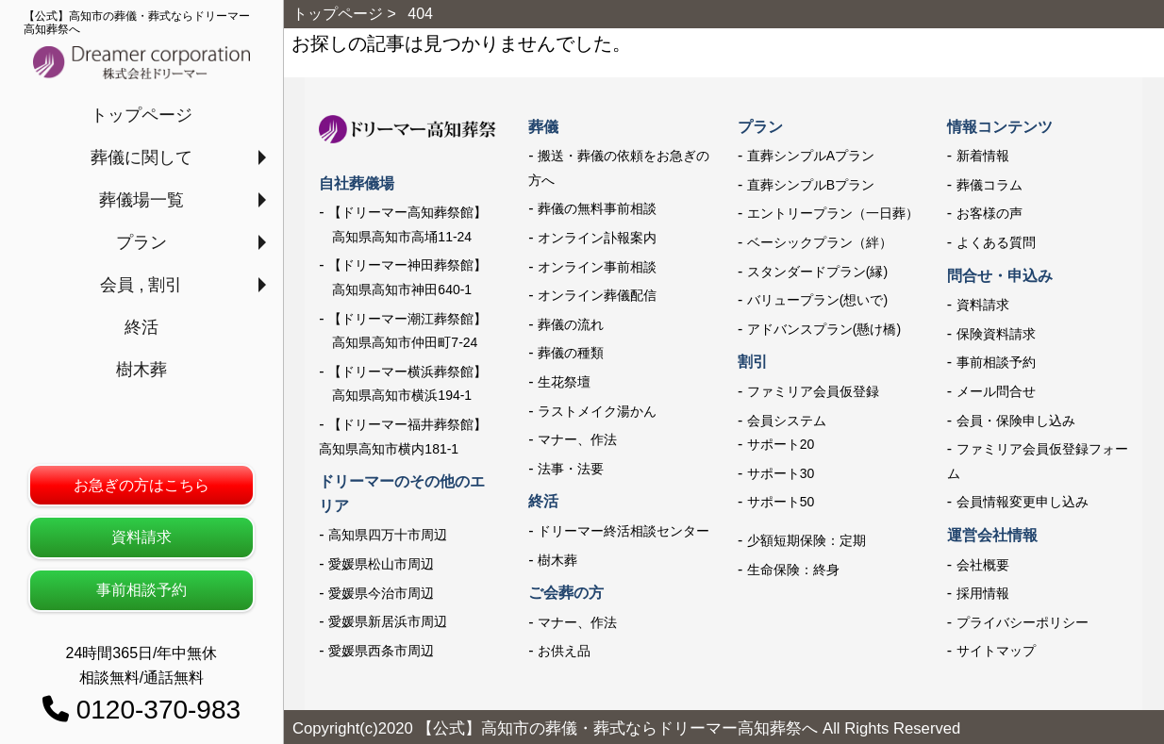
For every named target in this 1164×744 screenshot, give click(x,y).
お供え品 (564, 650)
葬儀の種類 (571, 352)
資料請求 (141, 537)
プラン (141, 242)
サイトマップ (996, 650)
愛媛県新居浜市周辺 (387, 621)
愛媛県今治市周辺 (381, 593)
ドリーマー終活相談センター (623, 530)
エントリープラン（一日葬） (833, 213)
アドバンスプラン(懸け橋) (824, 329)
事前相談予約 (141, 590)
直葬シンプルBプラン (810, 184)
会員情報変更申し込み (1022, 501)
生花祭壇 (564, 381)
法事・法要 (571, 468)
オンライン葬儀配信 (597, 295)
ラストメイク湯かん (597, 411)
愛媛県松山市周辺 (381, 563)
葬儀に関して (141, 157)
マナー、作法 (577, 439)
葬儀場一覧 (141, 199)
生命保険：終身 (793, 569)
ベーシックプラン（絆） (819, 242)
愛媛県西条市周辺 (381, 650)
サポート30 (781, 473)
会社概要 (982, 564)
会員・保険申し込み (1015, 420)
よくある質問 (996, 242)
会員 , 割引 (141, 284)
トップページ (141, 115)
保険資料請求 (996, 333)
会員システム (786, 420)
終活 (141, 327)
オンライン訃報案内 (597, 237)
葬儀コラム (989, 184)
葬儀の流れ (571, 324)
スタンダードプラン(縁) (817, 271)
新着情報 (982, 155)
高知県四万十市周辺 (387, 534)
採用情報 (982, 593)
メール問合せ (996, 391)
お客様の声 (989, 213)
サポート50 (781, 501)
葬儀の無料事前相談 (597, 208)
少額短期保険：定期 (806, 540)
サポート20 (781, 444)
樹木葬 (141, 369)
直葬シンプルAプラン (810, 155)
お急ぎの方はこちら (141, 485)
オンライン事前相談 (597, 266)
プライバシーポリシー (1022, 622)
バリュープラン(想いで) (817, 299)
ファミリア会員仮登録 (813, 391)
